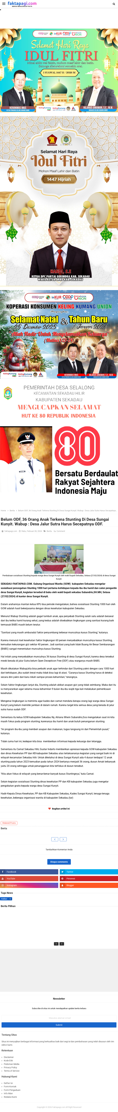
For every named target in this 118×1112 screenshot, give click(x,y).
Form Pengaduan (12, 1090)
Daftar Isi (8, 1083)
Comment (61, 531)
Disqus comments (59, 862)
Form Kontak (10, 1086)
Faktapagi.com (58, 1107)
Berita (49, 531)
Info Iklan (8, 1093)
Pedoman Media (11, 1064)
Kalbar (4, 899)
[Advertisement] (59, 970)
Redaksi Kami (10, 1097)
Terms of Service (11, 1071)
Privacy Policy (10, 1067)
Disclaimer (9, 1057)
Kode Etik (8, 1060)
